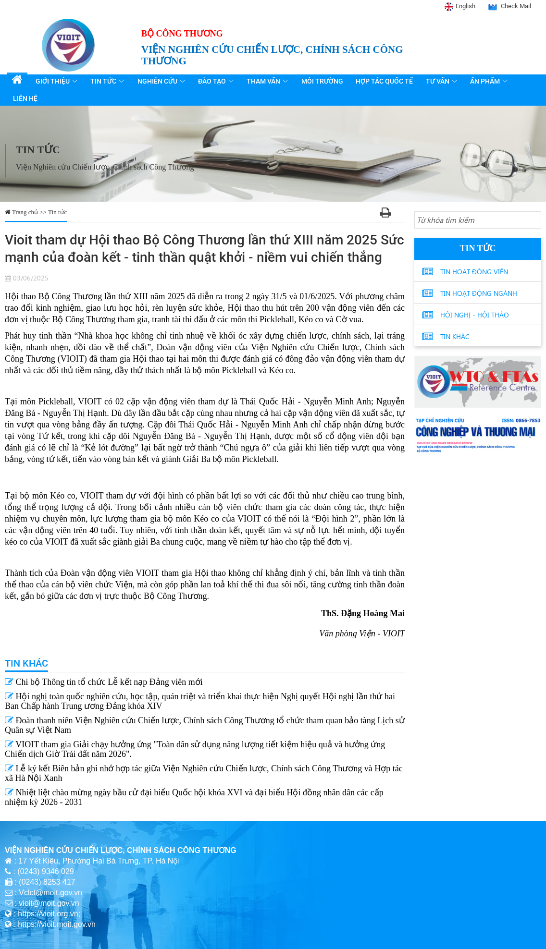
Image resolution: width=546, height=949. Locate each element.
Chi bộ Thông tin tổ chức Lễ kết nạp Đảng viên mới (104, 682)
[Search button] (532, 220)
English (465, 6)
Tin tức (105, 81)
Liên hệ (25, 98)
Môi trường (323, 81)
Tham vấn (264, 81)
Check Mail (516, 6)
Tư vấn (437, 81)
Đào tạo (213, 81)
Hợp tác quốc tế (384, 81)
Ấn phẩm (485, 81)
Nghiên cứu (158, 81)
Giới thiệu (54, 81)
